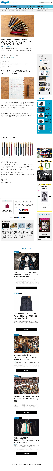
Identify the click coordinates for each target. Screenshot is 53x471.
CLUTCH (41, 61)
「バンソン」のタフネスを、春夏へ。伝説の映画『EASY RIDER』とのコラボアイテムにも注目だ (26, 274)
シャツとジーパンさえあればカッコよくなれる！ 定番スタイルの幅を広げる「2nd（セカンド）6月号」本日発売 (48, 73)
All (41, 60)
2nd (47, 60)
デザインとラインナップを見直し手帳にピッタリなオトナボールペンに (15, 64)
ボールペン (10, 55)
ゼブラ (5, 55)
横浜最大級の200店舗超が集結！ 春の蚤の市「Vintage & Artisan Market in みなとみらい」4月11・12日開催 (48, 84)
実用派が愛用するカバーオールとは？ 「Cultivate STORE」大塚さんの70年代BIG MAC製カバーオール (48, 89)
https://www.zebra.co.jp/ (6, 182)
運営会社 (31, 464)
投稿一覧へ (24, 212)
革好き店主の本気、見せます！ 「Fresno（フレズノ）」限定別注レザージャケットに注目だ (26, 357)
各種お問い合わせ (37, 464)
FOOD (38, 8)
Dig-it (5, 10)
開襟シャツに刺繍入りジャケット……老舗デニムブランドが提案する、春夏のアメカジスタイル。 (26, 440)
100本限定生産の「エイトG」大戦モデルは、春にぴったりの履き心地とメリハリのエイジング (26, 316)
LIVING (19, 8)
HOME (2, 10)
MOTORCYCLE (26, 8)
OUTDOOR (32, 8)
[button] (39, 93)
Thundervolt (44, 63)
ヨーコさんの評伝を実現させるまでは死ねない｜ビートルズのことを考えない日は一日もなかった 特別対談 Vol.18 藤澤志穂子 (48, 68)
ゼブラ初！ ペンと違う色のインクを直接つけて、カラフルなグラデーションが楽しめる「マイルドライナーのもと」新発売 (13, 233)
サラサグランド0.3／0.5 (7, 66)
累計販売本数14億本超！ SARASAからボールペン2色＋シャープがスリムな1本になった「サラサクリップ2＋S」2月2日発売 (21, 234)
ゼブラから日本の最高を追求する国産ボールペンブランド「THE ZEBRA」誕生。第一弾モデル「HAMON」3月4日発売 (5, 234)
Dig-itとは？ (14, 464)
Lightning (44, 60)
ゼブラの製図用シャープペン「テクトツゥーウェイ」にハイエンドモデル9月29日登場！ (29, 232)
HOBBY (15, 8)
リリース (15, 55)
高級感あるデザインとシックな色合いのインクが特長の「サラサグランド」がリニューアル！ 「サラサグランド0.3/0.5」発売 (27, 10)
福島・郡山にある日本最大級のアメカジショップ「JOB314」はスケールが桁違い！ (26, 399)
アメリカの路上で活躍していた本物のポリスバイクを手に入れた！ (48, 79)
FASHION (7, 8)
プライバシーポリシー (23, 464)
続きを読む (26, 287)
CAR (11, 8)
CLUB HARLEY (46, 61)
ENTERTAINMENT (44, 8)
